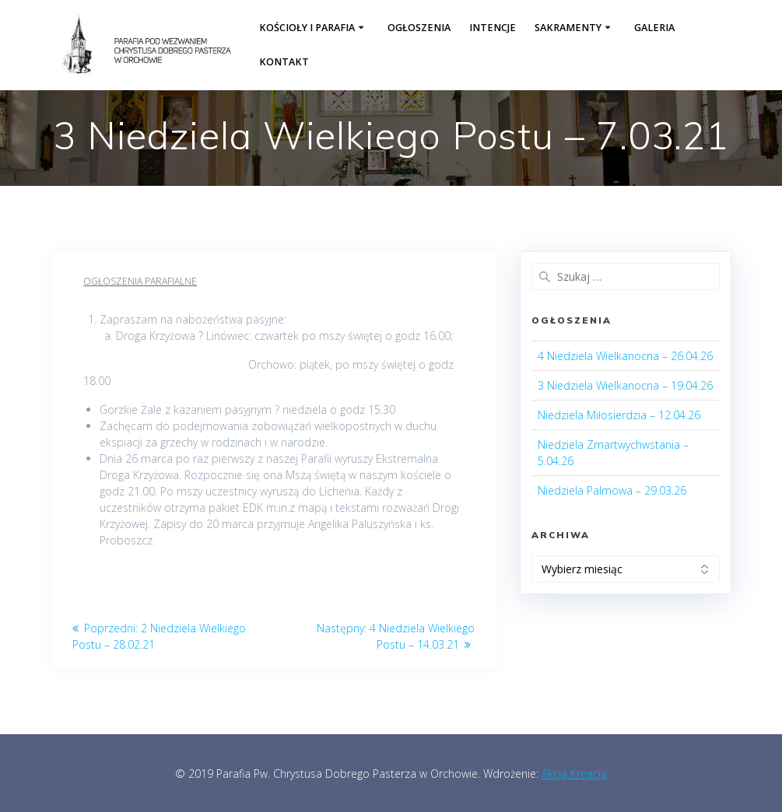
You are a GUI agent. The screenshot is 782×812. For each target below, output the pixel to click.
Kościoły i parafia (307, 27)
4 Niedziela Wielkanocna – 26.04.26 (625, 355)
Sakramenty (568, 27)
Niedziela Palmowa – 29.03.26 (612, 490)
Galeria (654, 27)
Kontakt (284, 61)
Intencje (492, 27)
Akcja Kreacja (574, 773)
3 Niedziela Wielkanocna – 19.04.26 (625, 385)
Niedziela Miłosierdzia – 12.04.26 (619, 415)
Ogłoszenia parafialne (140, 281)
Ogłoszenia (419, 27)
